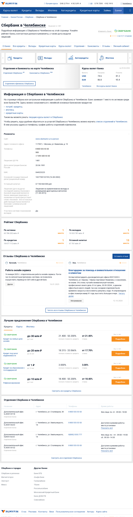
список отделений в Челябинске (111, 121)
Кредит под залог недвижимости (10, 354)
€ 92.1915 (109, 3)
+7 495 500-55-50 (43, 156)
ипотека (10, 110)
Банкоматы (93, 46)
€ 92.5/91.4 (76, 3)
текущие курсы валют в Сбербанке (46, 117)
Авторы (90, 511)
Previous (3, 58)
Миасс (4, 485)
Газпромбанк (39, 481)
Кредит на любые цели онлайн (12, 340)
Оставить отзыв (121, 256)
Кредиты (27, 10)
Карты (19, 326)
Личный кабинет (121, 46)
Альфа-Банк (39, 477)
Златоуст (5, 481)
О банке (6, 46)
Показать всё (107, 428)
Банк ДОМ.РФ (40, 496)
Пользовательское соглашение (70, 511)
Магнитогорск (7, 477)
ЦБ (91, 3)
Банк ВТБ (38, 473)
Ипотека (52, 10)
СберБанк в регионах (10, 473)
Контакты (42, 511)
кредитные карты (14, 113)
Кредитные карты (90, 10)
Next (130, 58)
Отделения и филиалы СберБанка (19, 83)
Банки (118, 10)
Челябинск (86, 86)
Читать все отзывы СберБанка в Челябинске (66, 310)
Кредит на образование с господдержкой (14, 369)
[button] (66, 134)
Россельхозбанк (41, 488)
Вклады (39, 10)
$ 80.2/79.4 (64, 3)
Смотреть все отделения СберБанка (66, 458)
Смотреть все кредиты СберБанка (66, 391)
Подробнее (120, 339)
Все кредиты (19, 46)
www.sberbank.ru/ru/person (47, 139)
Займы (107, 10)
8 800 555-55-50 (42, 149)
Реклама (32, 511)
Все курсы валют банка (107, 86)
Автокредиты (68, 10)
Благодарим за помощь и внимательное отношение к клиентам (97, 271)
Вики (51, 511)
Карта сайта (101, 511)
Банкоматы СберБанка (41, 73)
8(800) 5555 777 (75, 435)
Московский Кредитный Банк (46, 492)
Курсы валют (10, 10)
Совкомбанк (39, 500)
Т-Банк (36, 485)
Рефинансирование (11, 383)
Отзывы (106, 46)
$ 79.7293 (99, 3)
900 (37, 152)
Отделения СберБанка (13, 73)
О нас (23, 511)
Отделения (79, 46)
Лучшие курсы (51, 3)
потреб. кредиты (14, 106)
